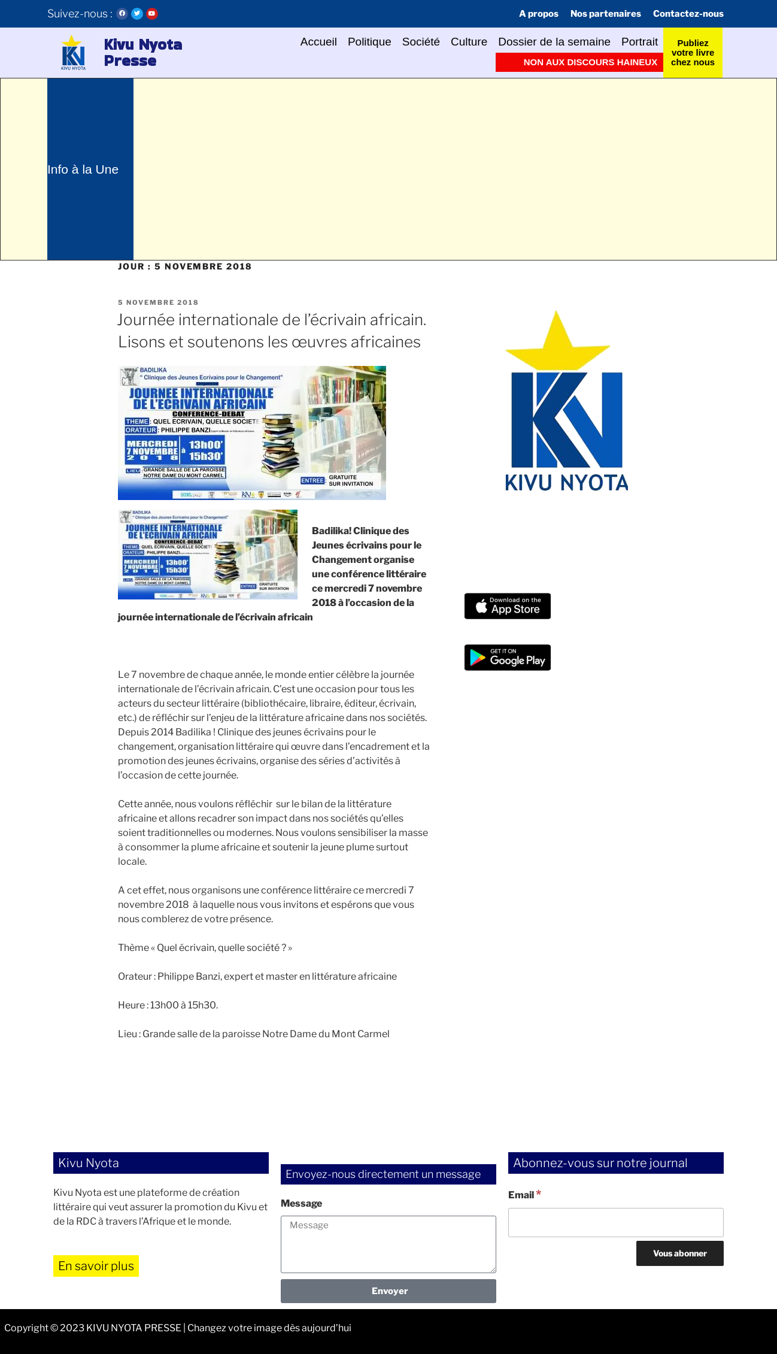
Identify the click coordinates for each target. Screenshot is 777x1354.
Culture (469, 42)
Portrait (639, 42)
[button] (72, 53)
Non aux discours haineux (591, 62)
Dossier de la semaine (554, 42)
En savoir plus (96, 1266)
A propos (539, 13)
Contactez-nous (688, 13)
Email (524, 1194)
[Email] (616, 1222)
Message (301, 1203)
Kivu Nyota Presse (143, 52)
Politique (369, 42)
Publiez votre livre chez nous (693, 52)
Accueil (318, 42)
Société (420, 42)
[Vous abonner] (680, 1253)
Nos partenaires (605, 13)
